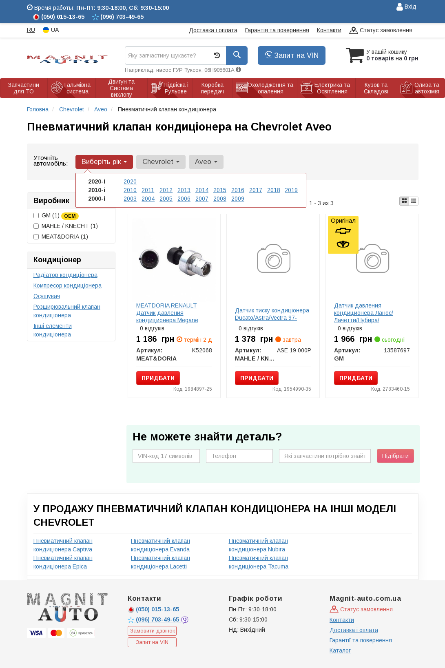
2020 (130, 181)
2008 (219, 198)
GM (56, 215)
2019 (291, 190)
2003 (130, 198)
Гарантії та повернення (361, 640)
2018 (273, 190)
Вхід (406, 7)
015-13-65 (153, 609)
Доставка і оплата (213, 30)
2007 (201, 198)
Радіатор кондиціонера (65, 275)
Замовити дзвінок (152, 631)
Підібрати (395, 456)
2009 (237, 198)
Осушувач (46, 296)
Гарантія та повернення (277, 30)
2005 (166, 198)
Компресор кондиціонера (67, 285)
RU (31, 30)
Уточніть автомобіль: (50, 160)
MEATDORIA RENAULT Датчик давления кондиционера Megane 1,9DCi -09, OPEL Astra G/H (172, 316)
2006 (183, 198)
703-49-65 (154, 619)
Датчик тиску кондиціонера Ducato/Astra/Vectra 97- (272, 314)
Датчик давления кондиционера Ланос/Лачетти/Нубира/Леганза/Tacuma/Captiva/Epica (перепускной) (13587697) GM (374, 320)
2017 (255, 190)
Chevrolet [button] (160, 162)
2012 (166, 190)
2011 (148, 190)
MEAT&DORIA (60, 236)
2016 (237, 190)
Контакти (329, 30)
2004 (148, 198)
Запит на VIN (292, 55)
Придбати (158, 378)
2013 (183, 190)
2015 (219, 190)
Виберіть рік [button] (104, 162)
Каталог (340, 650)
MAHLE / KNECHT (65, 226)
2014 (201, 190)
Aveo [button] (206, 162)
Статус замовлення (380, 30)
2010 (130, 190)
